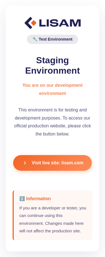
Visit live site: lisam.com (52, 163)
